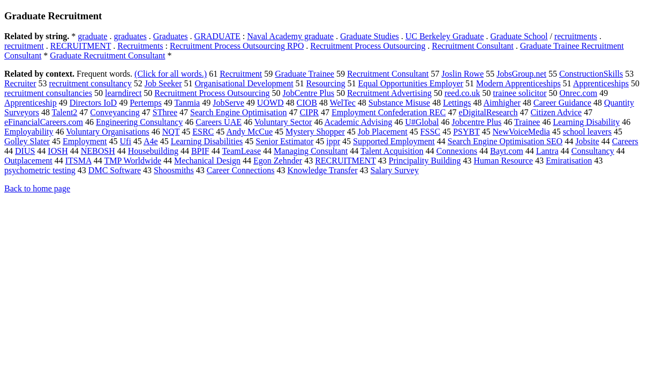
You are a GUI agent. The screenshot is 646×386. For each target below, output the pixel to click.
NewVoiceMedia (521, 131)
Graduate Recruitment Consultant (107, 55)
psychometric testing (40, 170)
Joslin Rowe (462, 73)
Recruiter (20, 83)
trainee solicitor (519, 93)
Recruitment (241, 73)
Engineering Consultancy (139, 122)
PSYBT (466, 131)
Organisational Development (243, 83)
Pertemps (146, 102)
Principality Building (425, 160)
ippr (333, 141)
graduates (130, 36)
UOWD (270, 102)
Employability (29, 131)
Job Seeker (163, 83)
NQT (171, 131)
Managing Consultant (311, 150)
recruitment (24, 45)
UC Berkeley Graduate (444, 36)
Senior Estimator (284, 141)
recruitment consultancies (48, 93)
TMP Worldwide (132, 160)
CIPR (309, 112)
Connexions (457, 150)
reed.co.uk (462, 93)
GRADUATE (217, 36)
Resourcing (325, 83)
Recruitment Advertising (389, 93)
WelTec (343, 102)
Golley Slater (27, 141)
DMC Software (114, 170)
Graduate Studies (369, 36)
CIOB (307, 102)
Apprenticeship (30, 102)
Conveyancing (114, 112)
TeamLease (241, 150)
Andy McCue (249, 131)
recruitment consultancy (90, 83)
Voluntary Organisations (107, 131)
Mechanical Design (207, 160)
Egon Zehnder (277, 160)
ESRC (203, 131)
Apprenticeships (601, 83)
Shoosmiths (174, 170)
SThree (165, 112)
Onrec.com (578, 93)
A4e (151, 141)
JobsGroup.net (521, 73)
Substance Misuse (399, 102)
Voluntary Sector (283, 122)
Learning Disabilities (207, 141)
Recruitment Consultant (472, 45)
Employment (85, 141)
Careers (625, 141)
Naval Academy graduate (290, 36)
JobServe (228, 102)
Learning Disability (586, 122)
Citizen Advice (556, 112)
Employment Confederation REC (389, 112)
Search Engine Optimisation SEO (504, 141)
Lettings (457, 102)
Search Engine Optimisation (238, 112)
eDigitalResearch (488, 112)
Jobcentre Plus (476, 122)
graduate (92, 36)
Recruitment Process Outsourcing (367, 45)
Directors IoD (93, 102)
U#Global (422, 122)
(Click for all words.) (170, 73)
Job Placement (383, 131)
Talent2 (65, 112)
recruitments (575, 36)
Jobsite (587, 141)
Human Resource (503, 160)
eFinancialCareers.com (43, 122)
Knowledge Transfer (322, 170)
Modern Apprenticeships (518, 83)
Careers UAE (219, 122)
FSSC (430, 131)
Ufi (125, 141)
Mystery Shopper (315, 131)
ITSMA (78, 160)
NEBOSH (98, 150)
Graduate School (518, 36)
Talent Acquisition (392, 150)
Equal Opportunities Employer (410, 83)
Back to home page (37, 188)
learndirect (123, 93)
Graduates (170, 36)
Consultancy (592, 150)
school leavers (587, 131)
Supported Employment (393, 141)
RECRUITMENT (80, 45)
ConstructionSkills (591, 73)
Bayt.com (506, 150)
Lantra (547, 150)
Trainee (527, 122)
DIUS (25, 150)
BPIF (200, 150)
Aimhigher (501, 102)
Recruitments (140, 45)
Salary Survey (394, 170)
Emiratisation (569, 160)
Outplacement (28, 160)
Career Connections (241, 170)
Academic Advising (359, 122)
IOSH (57, 150)
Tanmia (187, 102)
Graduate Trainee (304, 73)
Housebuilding (153, 150)
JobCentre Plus (308, 93)
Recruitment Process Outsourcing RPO (237, 45)
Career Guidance (562, 102)
